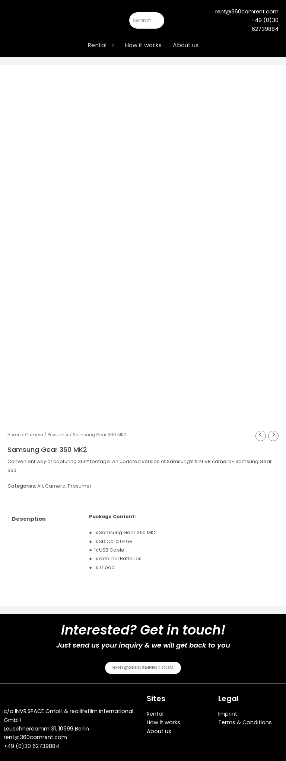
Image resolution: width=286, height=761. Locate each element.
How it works (143, 45)
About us (185, 45)
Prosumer (58, 432)
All (40, 483)
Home (13, 432)
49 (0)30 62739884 (33, 743)
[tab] (44, 516)
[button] (143, 665)
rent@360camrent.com (35, 734)
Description (29, 516)
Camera (34, 432)
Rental (97, 45)
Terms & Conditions (245, 719)
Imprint (227, 711)
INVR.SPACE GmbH (39, 708)
